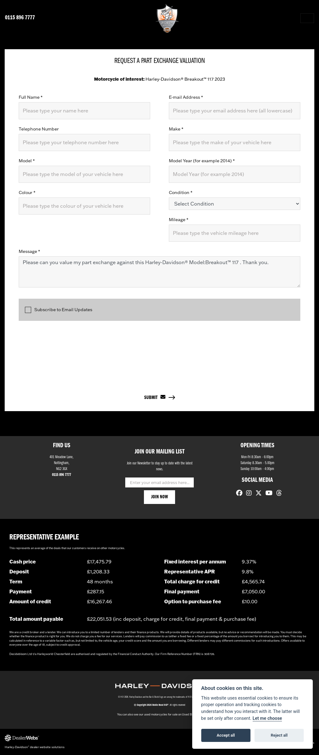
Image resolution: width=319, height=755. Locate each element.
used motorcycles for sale (161, 714)
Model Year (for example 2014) (202, 161)
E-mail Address (186, 97)
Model (27, 161)
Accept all (226, 735)
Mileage (178, 219)
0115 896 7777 (20, 18)
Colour (27, 192)
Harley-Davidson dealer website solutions (34, 747)
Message (29, 251)
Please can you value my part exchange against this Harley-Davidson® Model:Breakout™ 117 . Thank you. (159, 271)
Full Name (31, 97)
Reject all (279, 735)
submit (154, 397)
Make (176, 129)
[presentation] (159, 352)
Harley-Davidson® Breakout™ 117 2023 (159, 79)
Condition (181, 192)
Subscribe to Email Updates (58, 310)
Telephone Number (39, 129)
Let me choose (267, 718)
